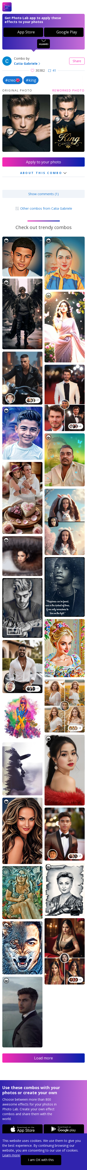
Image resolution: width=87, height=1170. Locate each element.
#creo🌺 (12, 80)
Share (77, 61)
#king (31, 80)
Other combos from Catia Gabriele (43, 208)
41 (52, 70)
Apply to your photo (43, 162)
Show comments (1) (43, 194)
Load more (43, 1058)
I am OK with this (41, 1160)
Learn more (11, 1155)
